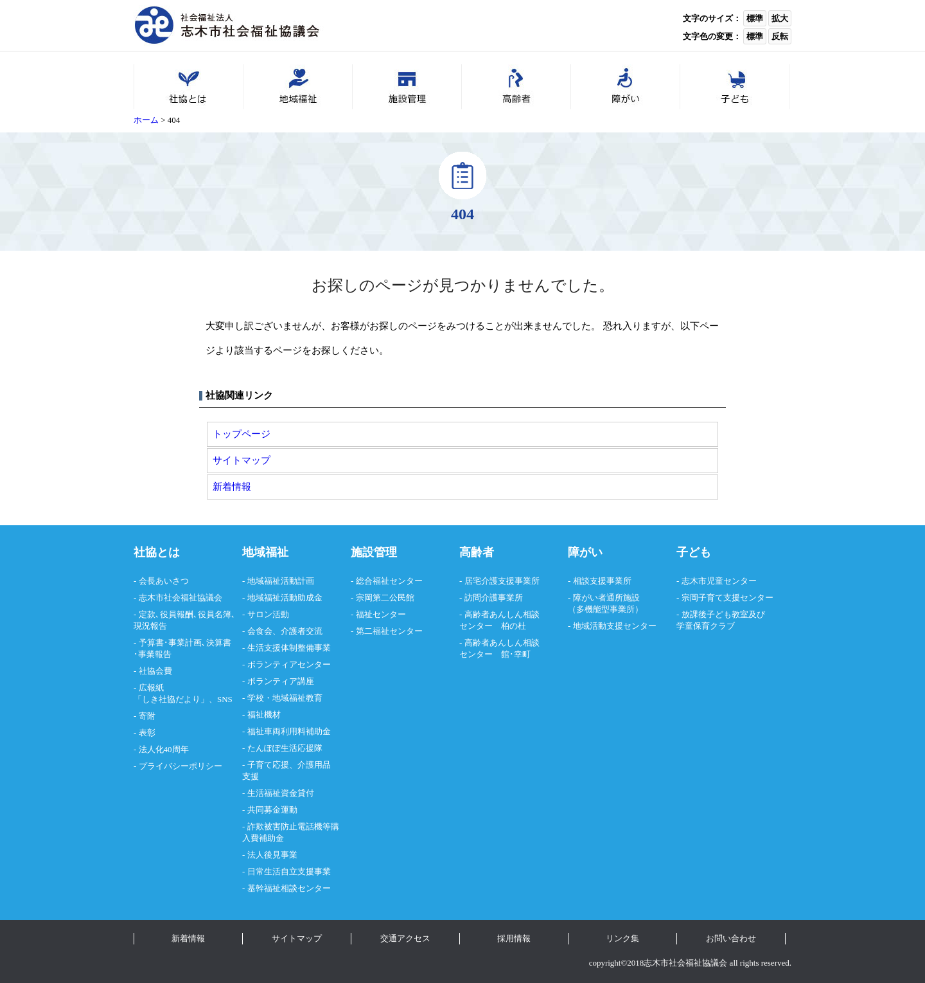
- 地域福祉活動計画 (278, 581)
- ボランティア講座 (278, 681)
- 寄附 (144, 716)
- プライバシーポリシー (178, 766)
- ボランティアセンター (286, 664)
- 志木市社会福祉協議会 (178, 597)
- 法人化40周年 (161, 749)
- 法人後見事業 (269, 855)
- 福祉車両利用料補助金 (286, 731)
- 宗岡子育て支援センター (724, 597)
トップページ (241, 433)
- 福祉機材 (261, 714)
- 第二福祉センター (387, 631)
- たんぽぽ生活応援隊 (282, 748)
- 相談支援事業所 (599, 581)
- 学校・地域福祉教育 (282, 698)
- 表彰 (144, 732)
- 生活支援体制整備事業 (286, 648)
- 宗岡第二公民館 (382, 597)
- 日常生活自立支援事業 (286, 871)
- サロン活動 (265, 614)
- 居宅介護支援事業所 (499, 581)
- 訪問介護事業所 (491, 597)
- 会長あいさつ (161, 581)
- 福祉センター (378, 614)
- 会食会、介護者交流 (282, 631)
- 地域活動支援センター (612, 626)
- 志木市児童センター (716, 581)
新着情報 (232, 486)
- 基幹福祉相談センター (286, 888)
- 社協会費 (153, 671)
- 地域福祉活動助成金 (282, 597)
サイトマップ (241, 460)
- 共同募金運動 (269, 810)
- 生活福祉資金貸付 (278, 793)
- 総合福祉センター (387, 581)
